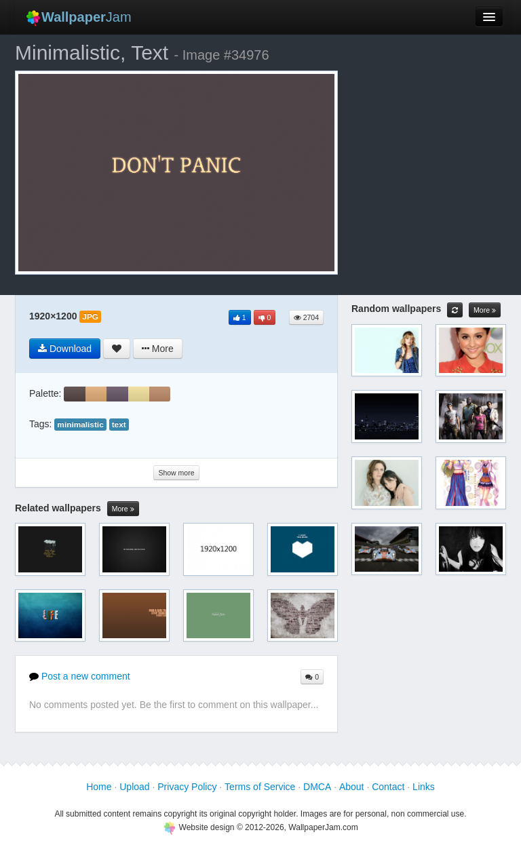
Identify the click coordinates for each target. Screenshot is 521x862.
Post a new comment (79, 676)
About (351, 786)
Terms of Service (260, 786)
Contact (388, 786)
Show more (176, 473)
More (123, 509)
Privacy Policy (186, 786)
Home (98, 786)
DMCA (317, 786)
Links (423, 786)
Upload (134, 786)
